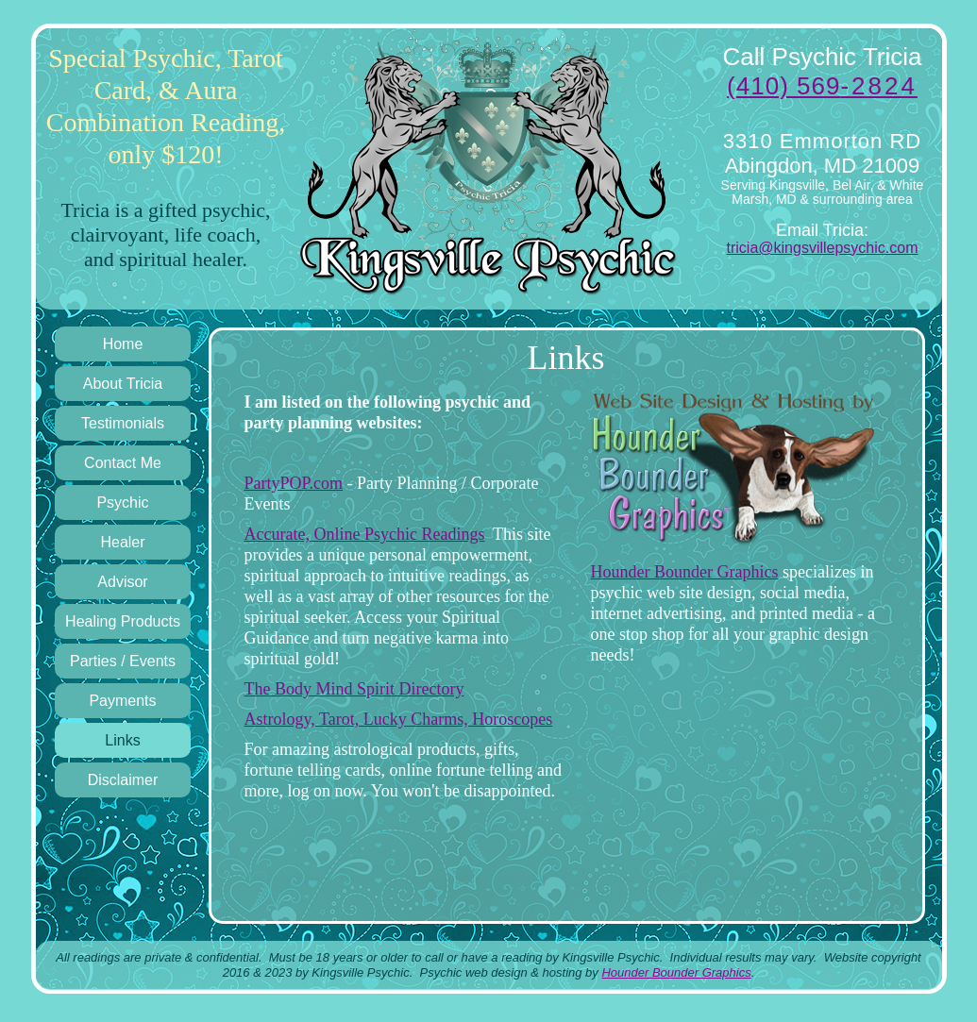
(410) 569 (822, 86)
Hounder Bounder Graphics (685, 571)
